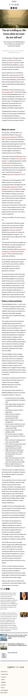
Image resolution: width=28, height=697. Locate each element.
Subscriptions (4, 692)
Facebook (3, 677)
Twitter (3, 679)
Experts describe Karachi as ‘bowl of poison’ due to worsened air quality (17, 636)
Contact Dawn (4, 674)
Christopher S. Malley (19, 50)
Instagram (3, 682)
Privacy (3, 687)
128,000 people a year (19, 156)
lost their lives (11, 60)
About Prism (4, 671)
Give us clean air (12, 652)
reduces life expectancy (14, 174)
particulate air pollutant (14, 230)
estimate (8, 165)
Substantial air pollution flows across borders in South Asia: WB (17, 644)
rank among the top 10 (16, 75)
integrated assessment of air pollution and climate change (13, 251)
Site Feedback (4, 690)
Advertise (3, 685)
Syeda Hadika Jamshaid (7, 50)
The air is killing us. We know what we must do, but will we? (14, 34)
